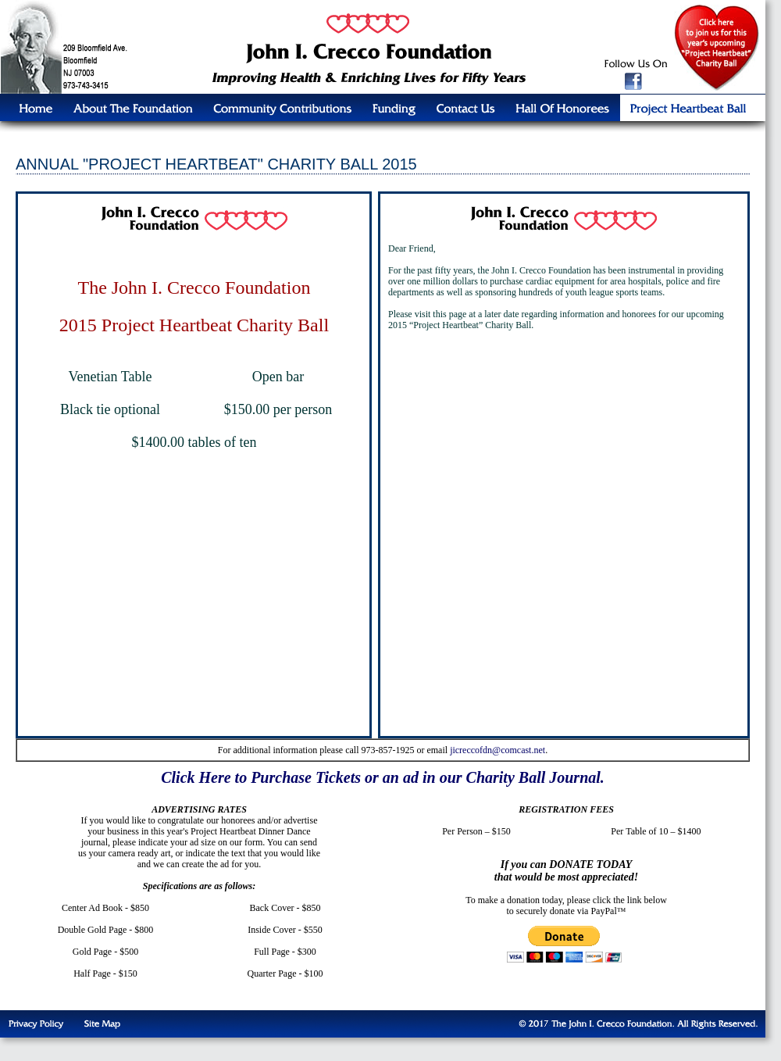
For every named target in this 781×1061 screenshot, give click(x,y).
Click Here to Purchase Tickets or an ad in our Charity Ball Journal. (382, 777)
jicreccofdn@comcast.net (497, 750)
